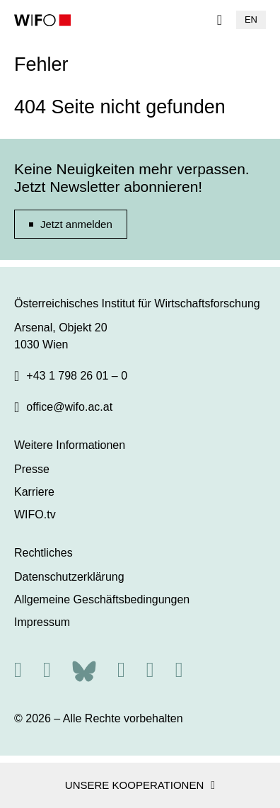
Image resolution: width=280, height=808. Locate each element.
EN (251, 19)
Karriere (34, 492)
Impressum (42, 622)
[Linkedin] (150, 669)
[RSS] (18, 669)
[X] (47, 669)
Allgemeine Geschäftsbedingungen (101, 599)
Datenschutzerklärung (69, 577)
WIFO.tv (35, 514)
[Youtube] (179, 669)
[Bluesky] (84, 669)
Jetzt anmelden (76, 224)
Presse (31, 469)
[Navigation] (219, 20)
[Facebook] (121, 669)
